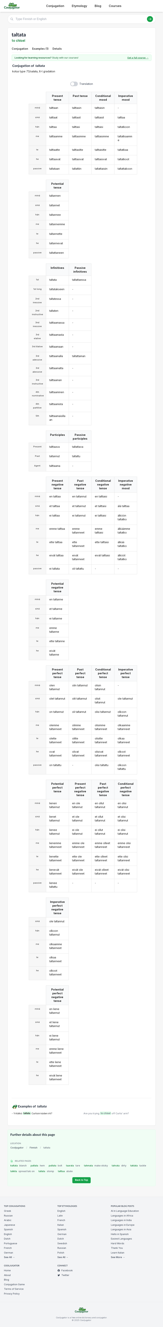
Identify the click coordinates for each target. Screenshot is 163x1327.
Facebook (65, 1270)
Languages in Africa (122, 1215)
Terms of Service (14, 1289)
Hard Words (117, 1243)
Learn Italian (117, 1252)
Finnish (33, 1147)
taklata (138, 1165)
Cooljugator (17, 1147)
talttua (65, 1171)
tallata (46, 1171)
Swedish (62, 1243)
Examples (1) (40, 48)
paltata (38, 1165)
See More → (118, 1257)
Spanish (8, 1229)
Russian (8, 1215)
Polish (60, 1252)
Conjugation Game (14, 1284)
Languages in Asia (121, 1229)
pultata (55, 1165)
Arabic (7, 1220)
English (8, 1234)
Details (57, 48)
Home (7, 1270)
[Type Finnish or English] (82, 19)
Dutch (7, 1238)
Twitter (63, 1275)
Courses (115, 6)
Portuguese (10, 1243)
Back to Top (81, 1180)
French (8, 1248)
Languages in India (121, 1220)
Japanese (9, 1224)
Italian (60, 1224)
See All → (9, 1257)
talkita (22, 1171)
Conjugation (55, 6)
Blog (98, 6)
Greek (7, 1210)
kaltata (18, 1165)
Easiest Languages (121, 1238)
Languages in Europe (122, 1224)
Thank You (117, 1248)
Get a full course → (137, 57)
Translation (86, 83)
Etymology (79, 6)
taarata (73, 1165)
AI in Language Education (125, 1210)
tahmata (96, 1165)
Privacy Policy (12, 1293)
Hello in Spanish (120, 1234)
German (8, 1252)
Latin (60, 1215)
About (7, 1275)
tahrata (119, 1165)
